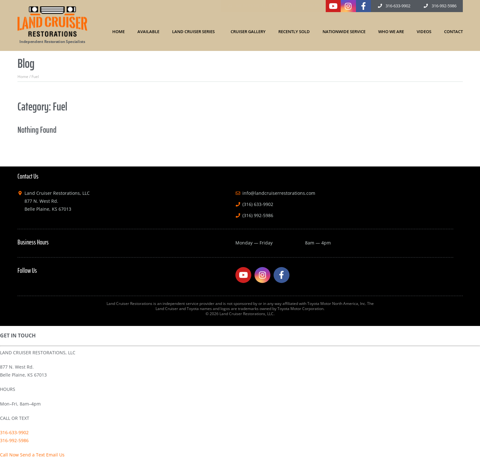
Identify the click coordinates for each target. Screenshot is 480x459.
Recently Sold (294, 31)
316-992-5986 (14, 440)
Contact (453, 31)
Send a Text (32, 455)
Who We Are (391, 31)
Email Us (55, 455)
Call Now (9, 455)
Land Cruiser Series (195, 31)
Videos (424, 31)
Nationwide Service (344, 31)
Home (118, 31)
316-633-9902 (14, 432)
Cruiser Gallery (248, 31)
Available (148, 31)
